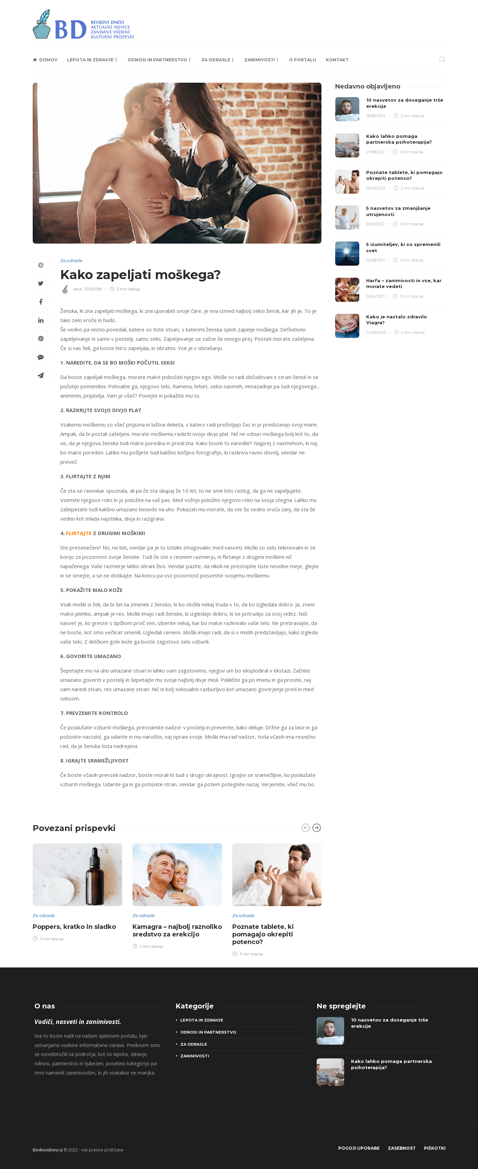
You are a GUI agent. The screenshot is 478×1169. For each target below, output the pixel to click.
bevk (78, 289)
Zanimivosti (259, 59)
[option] (77, 891)
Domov (48, 59)
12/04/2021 (375, 296)
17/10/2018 (93, 289)
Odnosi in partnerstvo (157, 59)
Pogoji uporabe (359, 1148)
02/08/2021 (375, 260)
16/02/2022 (375, 224)
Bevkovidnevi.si (48, 1150)
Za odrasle (215, 59)
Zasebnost (402, 1148)
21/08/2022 (375, 152)
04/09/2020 (376, 332)
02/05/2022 (375, 188)
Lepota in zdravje (90, 59)
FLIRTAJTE (79, 533)
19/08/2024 (375, 115)
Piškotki (435, 1148)
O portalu (302, 59)
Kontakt (337, 59)
